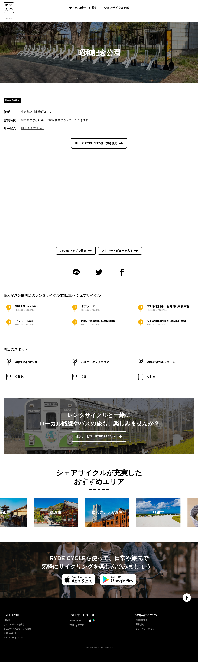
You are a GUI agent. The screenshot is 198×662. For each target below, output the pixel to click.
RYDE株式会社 (142, 620)
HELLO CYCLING (32, 128)
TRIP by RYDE (77, 625)
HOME (7, 620)
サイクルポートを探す (83, 7)
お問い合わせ (10, 633)
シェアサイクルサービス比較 (17, 629)
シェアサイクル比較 (116, 7)
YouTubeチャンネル (13, 637)
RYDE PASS (76, 620)
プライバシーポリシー (146, 629)
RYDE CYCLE (10, 19)
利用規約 (139, 624)
